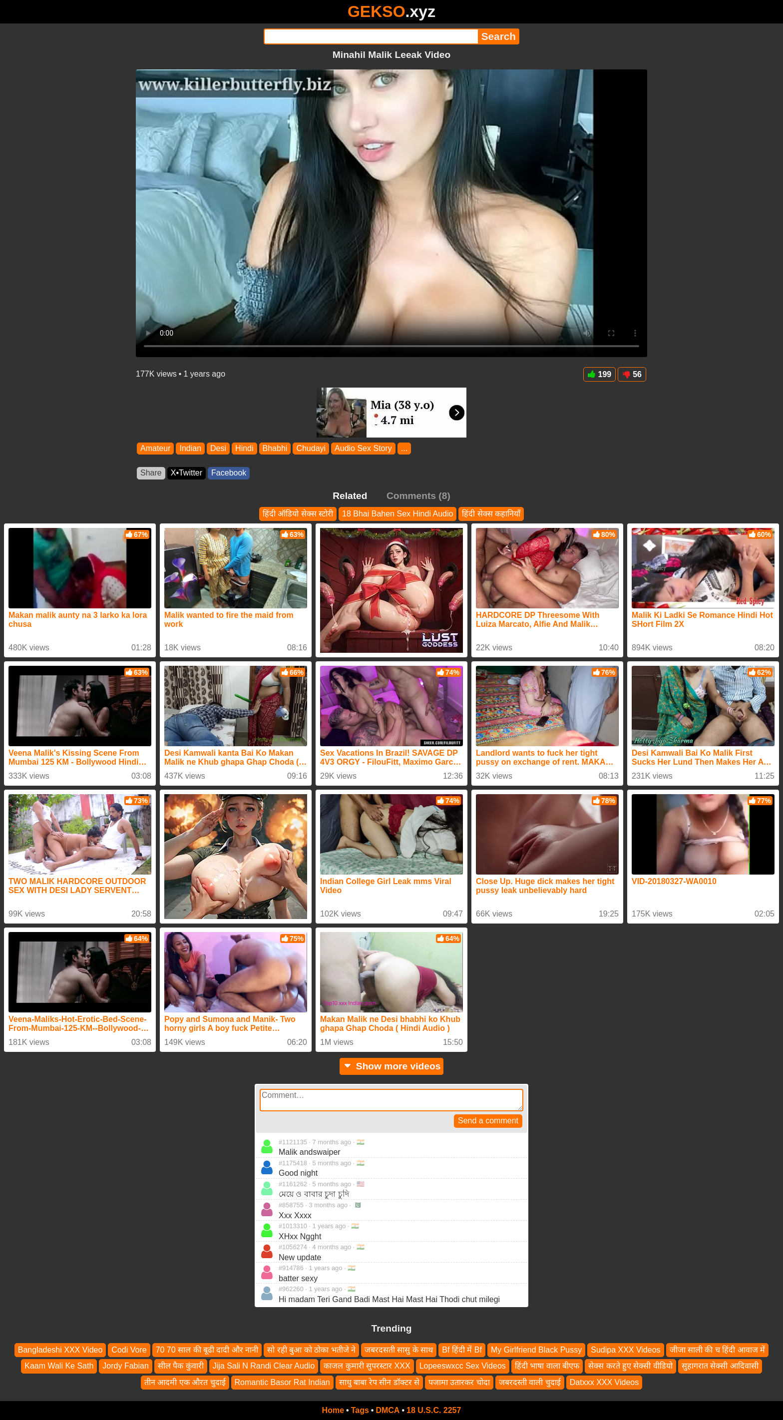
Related (350, 495)
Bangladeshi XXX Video (60, 1350)
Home (333, 1410)
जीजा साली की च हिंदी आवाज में (718, 1350)
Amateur (155, 448)
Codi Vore (128, 1350)
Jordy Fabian (125, 1366)
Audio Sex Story (363, 448)
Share (151, 473)
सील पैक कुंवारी (181, 1366)
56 (632, 374)
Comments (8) (418, 495)
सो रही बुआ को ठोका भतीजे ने (311, 1350)
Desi (218, 448)
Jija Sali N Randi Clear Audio (264, 1366)
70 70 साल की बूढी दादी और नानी (207, 1350)
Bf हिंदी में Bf (462, 1350)
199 (600, 374)
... (404, 448)
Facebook (228, 473)
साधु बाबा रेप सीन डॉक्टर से (379, 1382)
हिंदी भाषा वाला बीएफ (547, 1366)
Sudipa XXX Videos (625, 1350)
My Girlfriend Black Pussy (536, 1350)
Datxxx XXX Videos (604, 1382)
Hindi (244, 448)
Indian (190, 448)
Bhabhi (275, 448)
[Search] (371, 36)
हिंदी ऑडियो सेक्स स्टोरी (298, 513)
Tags (360, 1410)
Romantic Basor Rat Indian (282, 1382)
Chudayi (311, 448)
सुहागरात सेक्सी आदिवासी (720, 1366)
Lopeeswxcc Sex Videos (462, 1366)
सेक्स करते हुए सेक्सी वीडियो (630, 1366)
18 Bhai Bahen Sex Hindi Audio (397, 513)
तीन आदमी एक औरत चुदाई (185, 1382)
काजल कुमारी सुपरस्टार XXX (367, 1366)
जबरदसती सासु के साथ (399, 1350)
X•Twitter (186, 473)
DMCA (387, 1410)
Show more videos (392, 1066)
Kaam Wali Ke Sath (58, 1366)
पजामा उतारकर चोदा (459, 1382)
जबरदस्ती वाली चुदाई (530, 1382)
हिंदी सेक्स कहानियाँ (491, 513)
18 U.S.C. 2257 (433, 1410)
